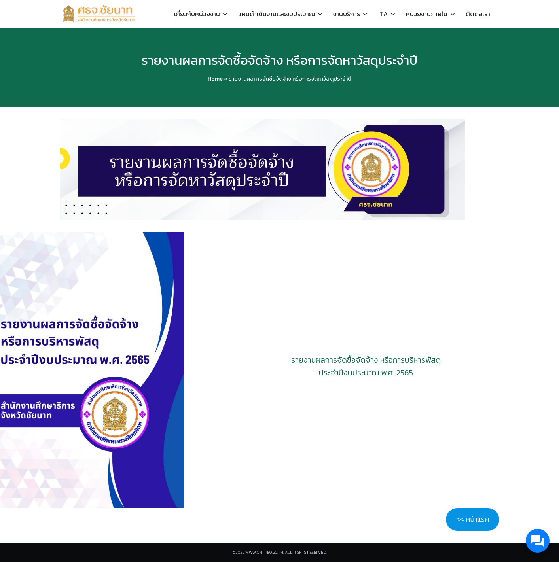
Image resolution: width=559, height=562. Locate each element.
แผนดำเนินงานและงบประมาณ (276, 14)
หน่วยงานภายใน (426, 14)
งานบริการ (346, 14)
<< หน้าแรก (472, 519)
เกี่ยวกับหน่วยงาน (197, 14)
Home (215, 79)
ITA (383, 14)
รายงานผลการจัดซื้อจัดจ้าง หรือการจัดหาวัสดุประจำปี (279, 60)
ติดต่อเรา (478, 14)
